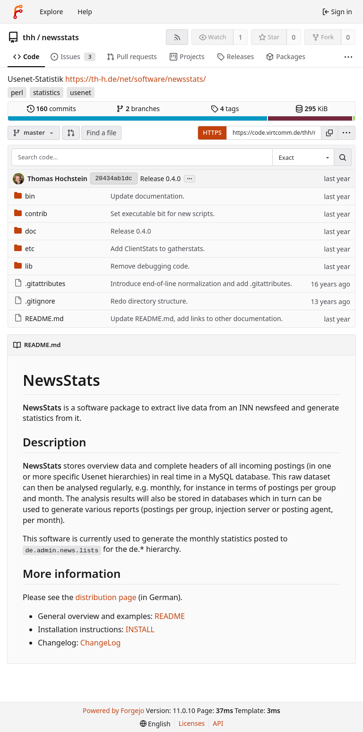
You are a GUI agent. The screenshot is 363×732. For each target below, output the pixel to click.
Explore (51, 11)
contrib (30, 213)
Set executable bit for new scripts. (163, 213)
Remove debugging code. (150, 265)
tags (225, 108)
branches (138, 108)
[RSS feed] (177, 37)
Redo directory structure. (149, 300)
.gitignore (34, 300)
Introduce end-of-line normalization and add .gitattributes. (201, 283)
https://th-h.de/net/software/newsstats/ (135, 79)
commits (51, 108)
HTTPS (212, 132)
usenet (80, 92)
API (218, 723)
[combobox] (303, 157)
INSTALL (140, 629)
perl (17, 92)
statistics (46, 92)
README (170, 616)
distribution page (105, 597)
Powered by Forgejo (113, 710)
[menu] (346, 133)
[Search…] (343, 157)
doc (25, 231)
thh (29, 37)
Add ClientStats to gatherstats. (158, 248)
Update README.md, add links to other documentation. (197, 318)
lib (23, 265)
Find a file (101, 132)
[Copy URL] (329, 133)
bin (24, 196)
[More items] (348, 57)
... (189, 178)
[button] (71, 133)
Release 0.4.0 (160, 178)
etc (24, 248)
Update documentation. (147, 196)
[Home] (18, 11)
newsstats (60, 37)
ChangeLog (100, 642)
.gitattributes (39, 283)
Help (85, 11)
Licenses (192, 723)
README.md (39, 318)
